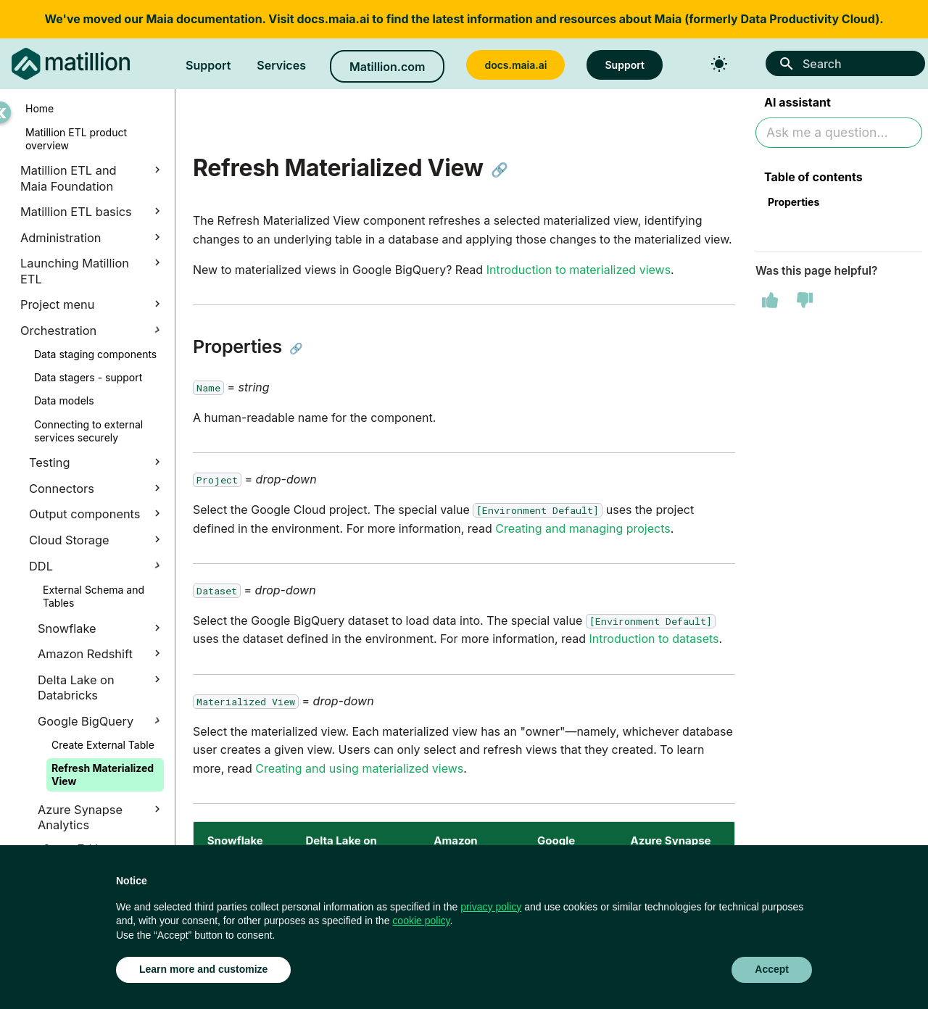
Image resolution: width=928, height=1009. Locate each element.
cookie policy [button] (421, 920)
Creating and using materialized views (359, 768)
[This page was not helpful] (804, 302)
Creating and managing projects (582, 528)
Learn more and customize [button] (203, 969)
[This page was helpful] (769, 302)
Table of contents (813, 178)
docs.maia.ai (333, 19)
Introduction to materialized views (578, 269)
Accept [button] (772, 969)
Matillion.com (387, 66)
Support (208, 65)
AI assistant (797, 103)
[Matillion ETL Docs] (71, 64)
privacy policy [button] (490, 907)
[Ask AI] (838, 134)
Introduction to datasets (654, 638)
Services (281, 65)
